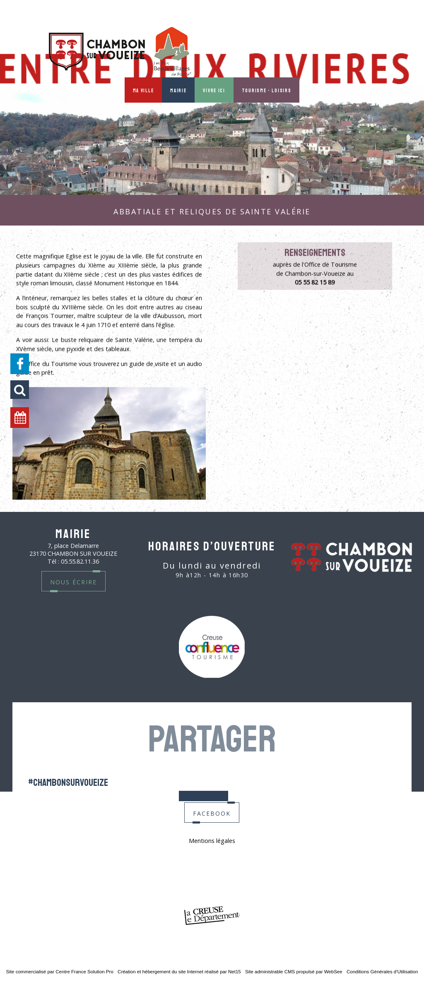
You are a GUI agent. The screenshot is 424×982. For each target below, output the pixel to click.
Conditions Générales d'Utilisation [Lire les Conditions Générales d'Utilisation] (382, 971)
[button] (19, 389)
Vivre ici (214, 90)
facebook (212, 812)
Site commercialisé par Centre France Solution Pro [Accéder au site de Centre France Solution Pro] (59, 971)
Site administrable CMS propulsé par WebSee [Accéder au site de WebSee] (293, 971)
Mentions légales (212, 841)
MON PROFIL (382, 51)
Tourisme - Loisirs (267, 90)
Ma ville (143, 90)
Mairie (178, 90)
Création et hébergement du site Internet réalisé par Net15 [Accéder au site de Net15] (179, 971)
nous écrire (73, 581)
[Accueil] (120, 52)
